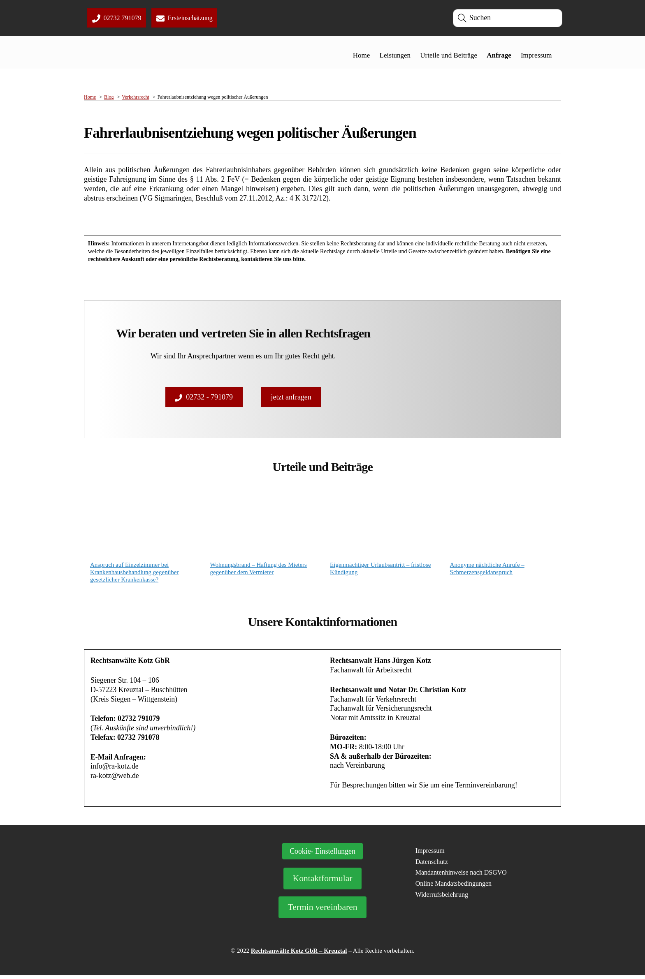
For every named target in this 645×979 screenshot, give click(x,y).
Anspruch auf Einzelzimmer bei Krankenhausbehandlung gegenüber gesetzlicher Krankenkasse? (134, 573)
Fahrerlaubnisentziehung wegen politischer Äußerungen (250, 134)
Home (361, 56)
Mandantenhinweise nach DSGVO (461, 875)
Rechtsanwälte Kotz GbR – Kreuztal (299, 954)
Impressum (536, 56)
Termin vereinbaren (323, 910)
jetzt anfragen (291, 398)
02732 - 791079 (204, 398)
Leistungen (395, 56)
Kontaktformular (322, 882)
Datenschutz (431, 864)
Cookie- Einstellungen (322, 854)
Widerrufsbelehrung (441, 897)
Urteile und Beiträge (448, 56)
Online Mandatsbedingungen (453, 886)
